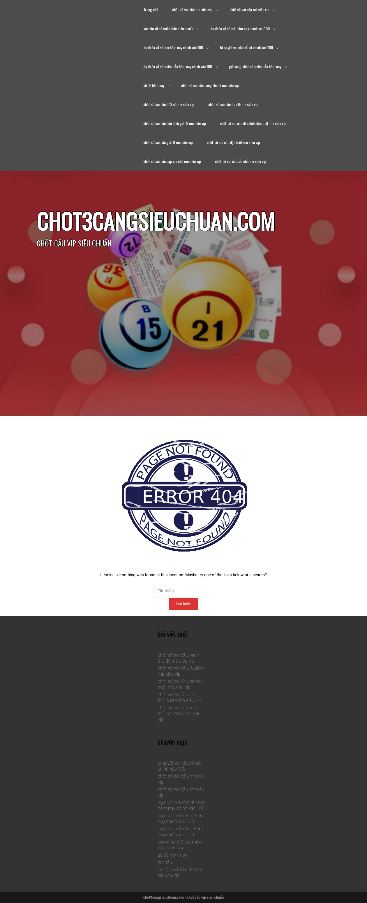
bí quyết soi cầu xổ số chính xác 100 (246, 47)
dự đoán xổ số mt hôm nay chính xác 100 (240, 28)
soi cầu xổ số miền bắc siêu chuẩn (168, 28)
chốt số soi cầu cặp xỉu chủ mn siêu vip (172, 161)
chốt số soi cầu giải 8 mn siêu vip (168, 142)
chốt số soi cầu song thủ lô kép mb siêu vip (179, 697)
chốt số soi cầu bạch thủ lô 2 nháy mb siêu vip (179, 713)
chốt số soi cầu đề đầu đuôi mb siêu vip (180, 684)
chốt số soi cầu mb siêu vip (192, 9)
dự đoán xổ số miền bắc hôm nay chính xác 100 (177, 66)
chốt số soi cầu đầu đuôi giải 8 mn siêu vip (174, 123)
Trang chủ (150, 9)
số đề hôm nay (153, 85)
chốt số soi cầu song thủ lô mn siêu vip (210, 85)
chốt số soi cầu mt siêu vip (249, 9)
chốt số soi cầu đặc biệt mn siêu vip (233, 142)
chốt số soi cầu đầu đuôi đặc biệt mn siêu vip (253, 123)
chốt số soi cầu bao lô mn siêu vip (233, 104)
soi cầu (165, 862)
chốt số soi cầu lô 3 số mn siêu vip (168, 104)
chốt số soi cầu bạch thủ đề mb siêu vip (178, 658)
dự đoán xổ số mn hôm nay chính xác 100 (173, 47)
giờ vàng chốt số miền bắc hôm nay (255, 66)
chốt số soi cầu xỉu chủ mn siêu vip (240, 161)
